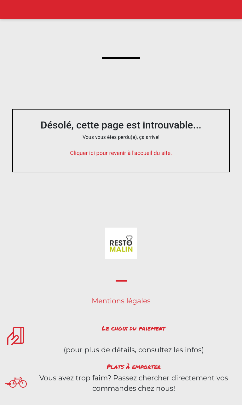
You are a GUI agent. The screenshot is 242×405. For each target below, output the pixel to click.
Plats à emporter (134, 366)
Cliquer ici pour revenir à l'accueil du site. (121, 153)
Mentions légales (121, 301)
